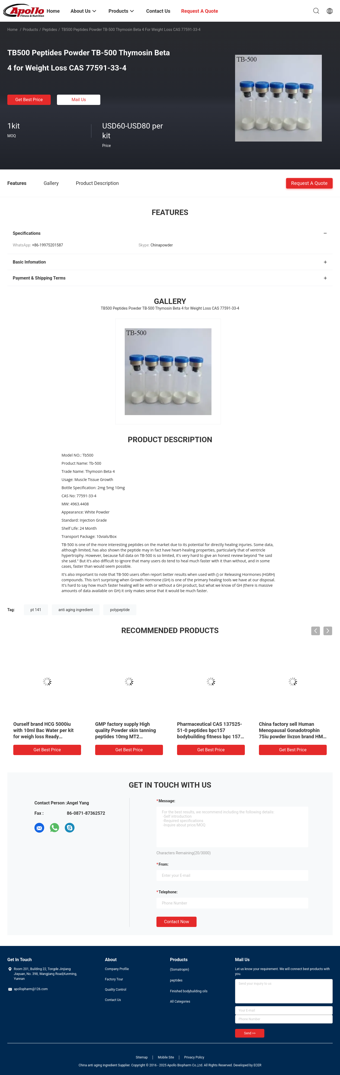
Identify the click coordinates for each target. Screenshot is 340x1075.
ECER (257, 1065)
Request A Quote (309, 183)
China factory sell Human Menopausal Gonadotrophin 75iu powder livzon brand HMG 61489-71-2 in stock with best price (292, 736)
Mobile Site (166, 1057)
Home (12, 29)
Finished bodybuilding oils (188, 991)
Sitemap (142, 1057)
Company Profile (117, 969)
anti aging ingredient (76, 610)
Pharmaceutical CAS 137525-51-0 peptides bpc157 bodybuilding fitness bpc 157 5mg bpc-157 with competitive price (210, 736)
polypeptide (120, 610)
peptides (49, 29)
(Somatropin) (179, 969)
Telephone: (168, 892)
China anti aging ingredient (98, 1065)
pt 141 (36, 610)
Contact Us (113, 1000)
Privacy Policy (194, 1057)
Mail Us (79, 99)
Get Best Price (29, 99)
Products (30, 29)
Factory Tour (114, 979)
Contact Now (176, 921)
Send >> (249, 1033)
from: (163, 864)
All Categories (180, 1001)
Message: (167, 801)
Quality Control (115, 989)
